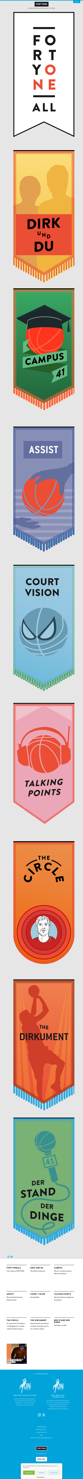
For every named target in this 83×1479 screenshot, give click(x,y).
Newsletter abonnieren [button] (41, 1438)
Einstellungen (54, 1473)
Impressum (41, 1427)
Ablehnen (41, 1473)
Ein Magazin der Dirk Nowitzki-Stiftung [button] (41, 8)
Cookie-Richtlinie (41, 1477)
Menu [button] (76, 1)
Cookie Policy (41, 1432)
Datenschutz (41, 1429)
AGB (41, 1435)
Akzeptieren (29, 1473)
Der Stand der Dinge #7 (14, 1361)
